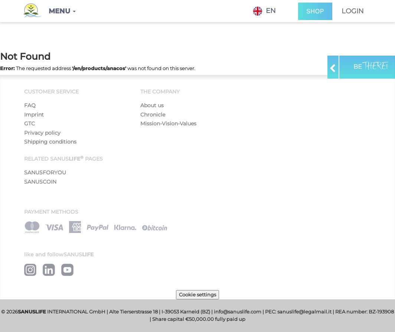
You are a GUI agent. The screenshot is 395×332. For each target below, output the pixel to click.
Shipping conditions (50, 141)
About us (152, 105)
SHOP (315, 11)
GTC (29, 123)
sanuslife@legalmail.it (304, 312)
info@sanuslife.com (237, 312)
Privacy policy (42, 132)
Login (353, 11)
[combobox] (270, 11)
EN (264, 11)
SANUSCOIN (40, 181)
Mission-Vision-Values (168, 123)
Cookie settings (197, 295)
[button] (62, 11)
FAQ (30, 105)
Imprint (34, 114)
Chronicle (152, 114)
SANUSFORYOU (45, 172)
